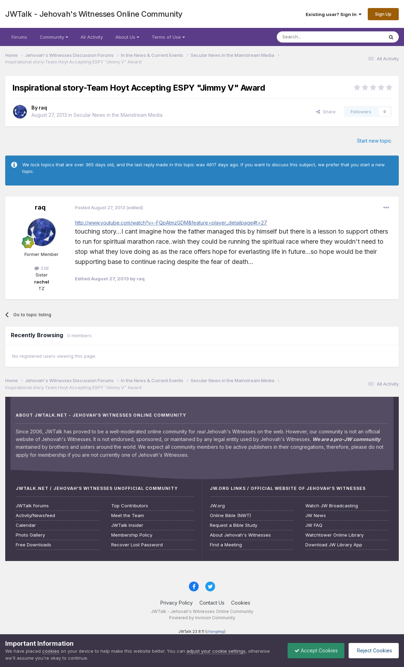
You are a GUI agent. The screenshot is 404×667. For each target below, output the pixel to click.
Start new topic (374, 141)
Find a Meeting (226, 544)
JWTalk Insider (127, 525)
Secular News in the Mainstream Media (118, 115)
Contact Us (211, 603)
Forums (19, 37)
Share (326, 111)
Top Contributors (129, 505)
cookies (50, 651)
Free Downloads (33, 544)
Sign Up (383, 14)
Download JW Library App (333, 544)
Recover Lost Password (137, 544)
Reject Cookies (373, 650)
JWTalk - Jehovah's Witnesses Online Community (94, 13)
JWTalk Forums (32, 505)
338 (42, 268)
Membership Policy (131, 535)
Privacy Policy (176, 603)
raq (43, 108)
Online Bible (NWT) (230, 515)
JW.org (217, 505)
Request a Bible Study (233, 525)
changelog (215, 631)
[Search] (312, 37)
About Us (127, 37)
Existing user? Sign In (333, 14)
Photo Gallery (30, 535)
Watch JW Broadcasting (331, 505)
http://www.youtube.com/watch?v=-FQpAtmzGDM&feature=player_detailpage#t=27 (171, 223)
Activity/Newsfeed (35, 515)
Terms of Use (168, 37)
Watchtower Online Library (334, 535)
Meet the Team (127, 515)
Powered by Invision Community (202, 617)
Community (54, 37)
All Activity (92, 37)
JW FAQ (313, 525)
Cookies (240, 603)
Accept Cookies (314, 650)
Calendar (26, 525)
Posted (100, 207)
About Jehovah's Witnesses (240, 535)
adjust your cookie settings (215, 651)
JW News (315, 515)
